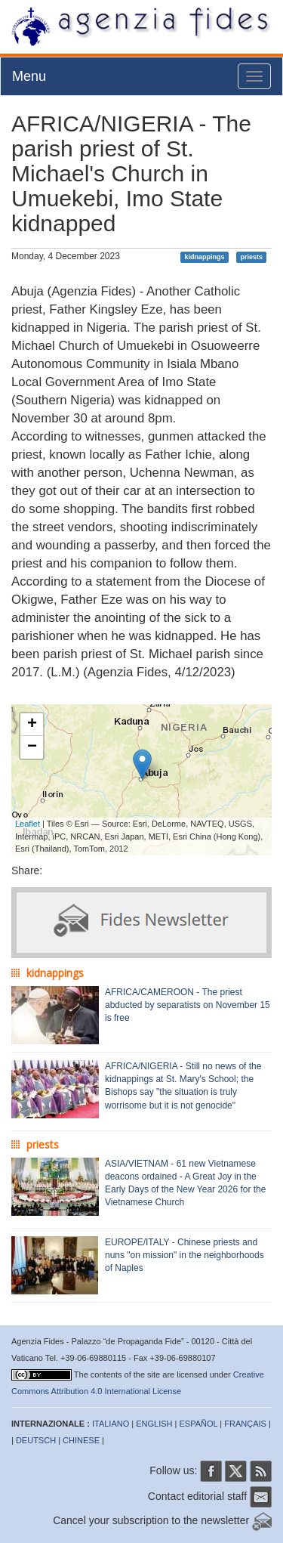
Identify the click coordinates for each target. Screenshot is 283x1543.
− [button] (32, 747)
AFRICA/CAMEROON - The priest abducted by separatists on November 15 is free (187, 1005)
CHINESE (81, 1440)
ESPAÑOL (199, 1423)
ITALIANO (110, 1423)
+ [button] (32, 724)
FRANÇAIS (245, 1423)
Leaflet (27, 823)
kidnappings (205, 257)
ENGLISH (154, 1423)
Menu (29, 76)
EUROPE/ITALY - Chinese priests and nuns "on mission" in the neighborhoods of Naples (184, 1255)
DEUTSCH (36, 1440)
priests (251, 257)
